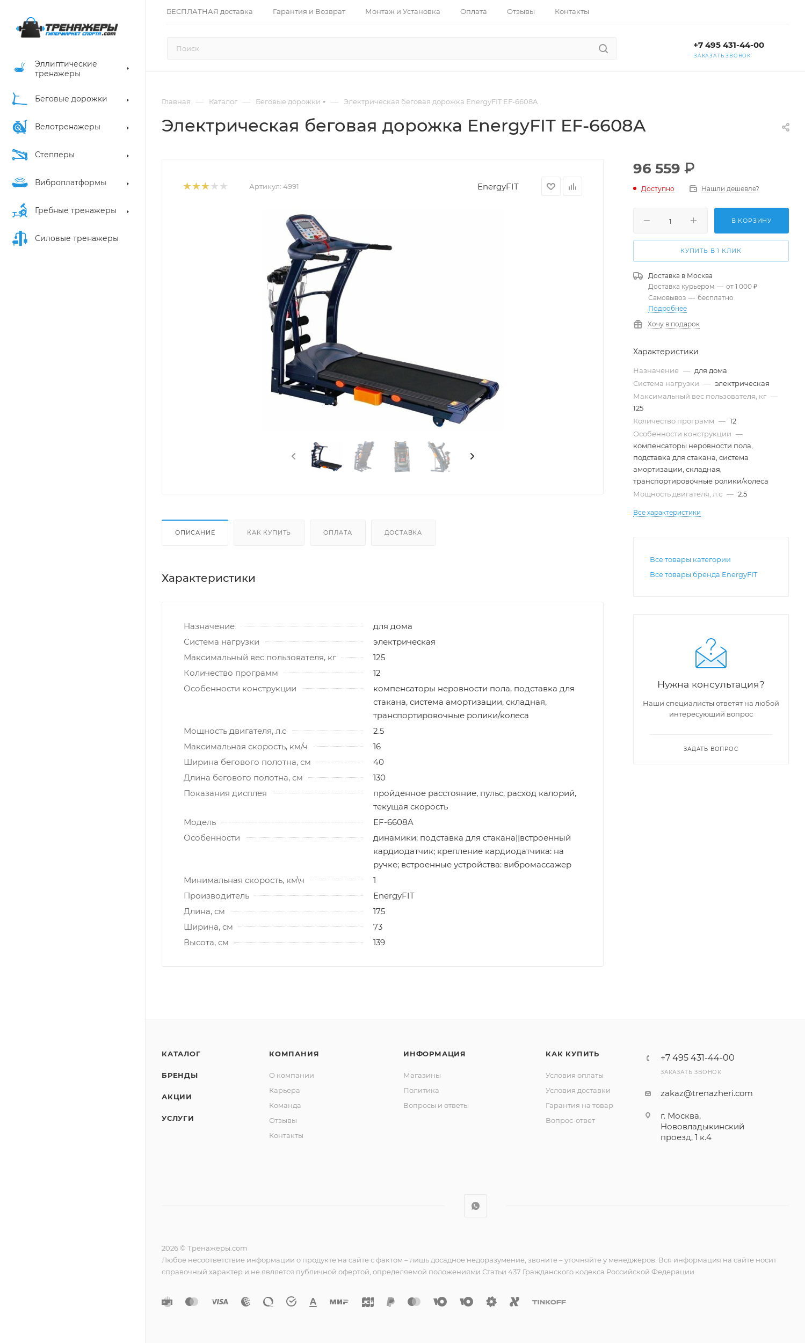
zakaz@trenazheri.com (707, 1093)
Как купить (269, 532)
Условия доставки (578, 1090)
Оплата (337, 532)
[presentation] (292, 457)
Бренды (180, 1075)
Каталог (181, 1053)
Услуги (178, 1118)
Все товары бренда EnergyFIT (703, 574)
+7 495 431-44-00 (728, 45)
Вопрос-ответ (570, 1120)
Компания (294, 1053)
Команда (285, 1105)
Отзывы (283, 1120)
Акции (177, 1096)
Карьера (284, 1090)
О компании (291, 1075)
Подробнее (667, 308)
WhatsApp (475, 1205)
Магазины (422, 1075)
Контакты (286, 1135)
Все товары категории (690, 559)
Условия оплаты (575, 1075)
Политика (421, 1090)
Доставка (403, 532)
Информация (434, 1053)
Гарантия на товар (579, 1105)
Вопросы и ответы (436, 1105)
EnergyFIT (498, 186)
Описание (195, 532)
